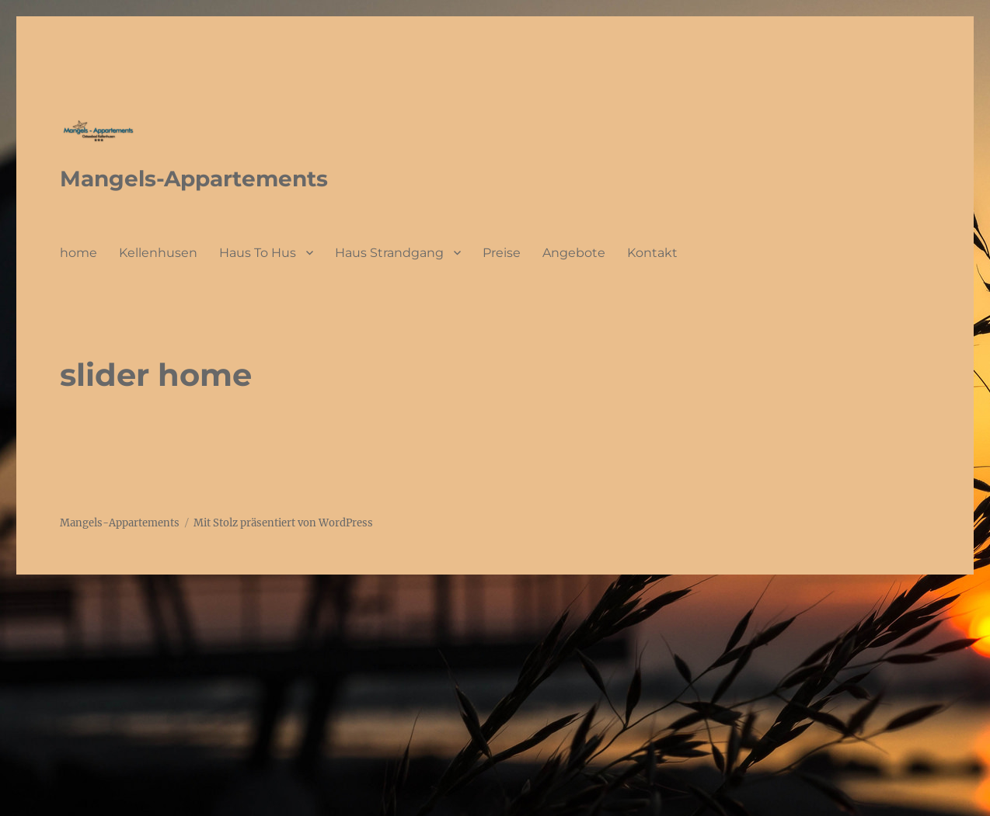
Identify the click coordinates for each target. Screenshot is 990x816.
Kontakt (652, 252)
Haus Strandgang (389, 252)
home (78, 252)
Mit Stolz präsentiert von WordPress (283, 523)
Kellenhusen (158, 252)
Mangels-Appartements (194, 178)
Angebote (573, 252)
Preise (502, 252)
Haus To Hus (257, 252)
